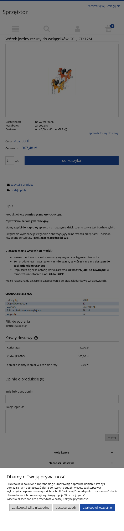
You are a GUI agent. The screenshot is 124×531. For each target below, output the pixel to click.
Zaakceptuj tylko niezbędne (30, 507)
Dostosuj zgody (66, 507)
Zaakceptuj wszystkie (97, 507)
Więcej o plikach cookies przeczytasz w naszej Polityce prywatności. (48, 499)
